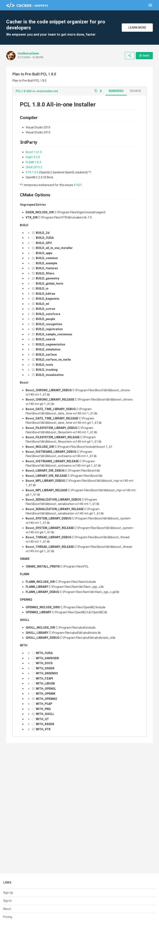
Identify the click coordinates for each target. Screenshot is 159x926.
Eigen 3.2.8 (33, 157)
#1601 (78, 185)
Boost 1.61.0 (34, 152)
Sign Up (8, 893)
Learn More (137, 27)
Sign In (7, 901)
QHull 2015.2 (34, 167)
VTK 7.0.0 (32, 172)
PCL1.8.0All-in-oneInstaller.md (37, 91)
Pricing (7, 917)
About (7, 909)
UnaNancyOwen (28, 53)
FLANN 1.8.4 (33, 162)
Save (144, 55)
